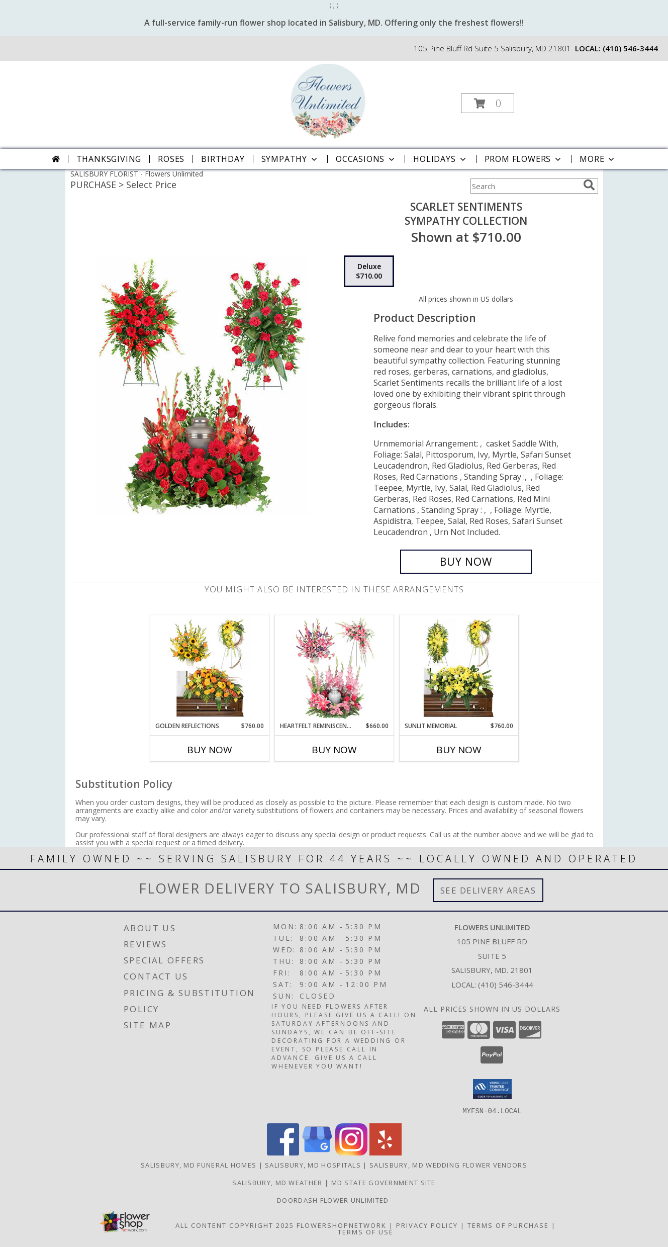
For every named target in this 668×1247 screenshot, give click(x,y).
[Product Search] (525, 186)
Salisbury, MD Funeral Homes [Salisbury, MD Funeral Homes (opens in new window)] (198, 1164)
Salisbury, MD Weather (277, 1182)
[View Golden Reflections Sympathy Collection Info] (209, 668)
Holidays (440, 158)
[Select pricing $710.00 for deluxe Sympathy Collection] (369, 271)
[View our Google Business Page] (317, 1152)
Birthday (222, 158)
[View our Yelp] (385, 1152)
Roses (171, 158)
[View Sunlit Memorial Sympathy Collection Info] (459, 668)
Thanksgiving (109, 158)
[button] (487, 103)
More (598, 158)
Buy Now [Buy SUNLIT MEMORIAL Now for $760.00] (459, 749)
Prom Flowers (524, 158)
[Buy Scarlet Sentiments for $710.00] (466, 562)
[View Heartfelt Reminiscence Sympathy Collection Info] (334, 668)
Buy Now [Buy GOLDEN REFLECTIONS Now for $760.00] (209, 749)
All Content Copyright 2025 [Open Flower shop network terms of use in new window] (234, 1224)
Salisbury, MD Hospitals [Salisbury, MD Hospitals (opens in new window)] (313, 1164)
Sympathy (290, 158)
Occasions (366, 158)
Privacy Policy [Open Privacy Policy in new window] (427, 1224)
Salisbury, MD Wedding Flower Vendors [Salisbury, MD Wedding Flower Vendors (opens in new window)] (448, 1164)
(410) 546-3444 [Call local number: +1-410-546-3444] (630, 48)
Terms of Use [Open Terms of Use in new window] (366, 1231)
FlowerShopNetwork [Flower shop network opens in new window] (342, 1224)
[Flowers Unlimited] (333, 100)
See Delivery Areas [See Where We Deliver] (488, 890)
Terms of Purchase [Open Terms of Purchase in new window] (508, 1224)
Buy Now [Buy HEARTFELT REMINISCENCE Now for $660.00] (334, 749)
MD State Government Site (383, 1182)
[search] (589, 185)
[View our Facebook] (283, 1152)
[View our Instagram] (351, 1152)
